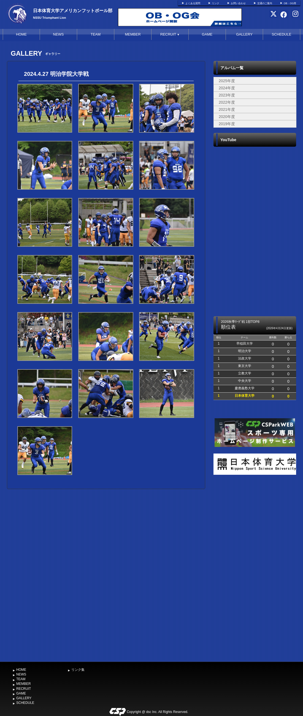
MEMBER (132, 34)
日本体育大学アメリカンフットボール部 (72, 10)
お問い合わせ (238, 3)
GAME (207, 34)
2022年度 (227, 102)
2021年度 (227, 109)
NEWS (58, 34)
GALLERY (244, 34)
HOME (21, 34)
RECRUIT (170, 34)
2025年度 (227, 81)
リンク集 (78, 670)
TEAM (96, 34)
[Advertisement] (255, 569)
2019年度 (227, 124)
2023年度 (227, 95)
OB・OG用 (290, 3)
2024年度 (227, 88)
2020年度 (227, 116)
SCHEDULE (281, 34)
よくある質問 (192, 3)
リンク (215, 3)
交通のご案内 (264, 3)
